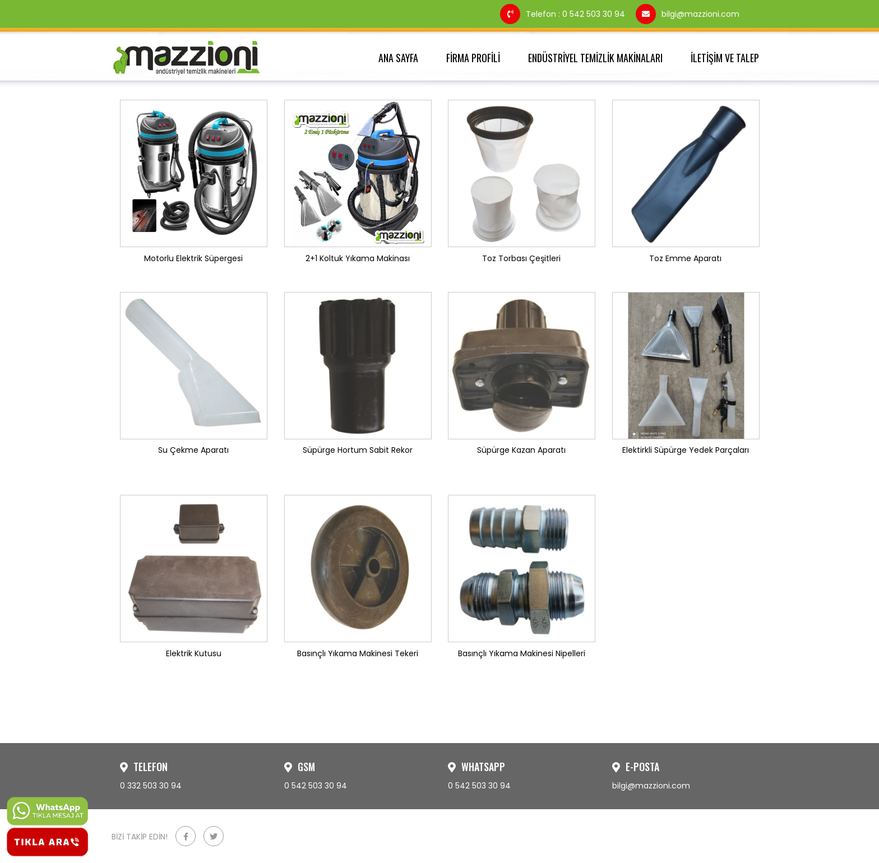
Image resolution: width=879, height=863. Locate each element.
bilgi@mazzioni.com (687, 14)
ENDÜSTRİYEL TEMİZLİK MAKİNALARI (595, 57)
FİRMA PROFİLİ (473, 57)
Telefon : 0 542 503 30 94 (563, 14)
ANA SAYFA (398, 57)
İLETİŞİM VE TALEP (725, 57)
